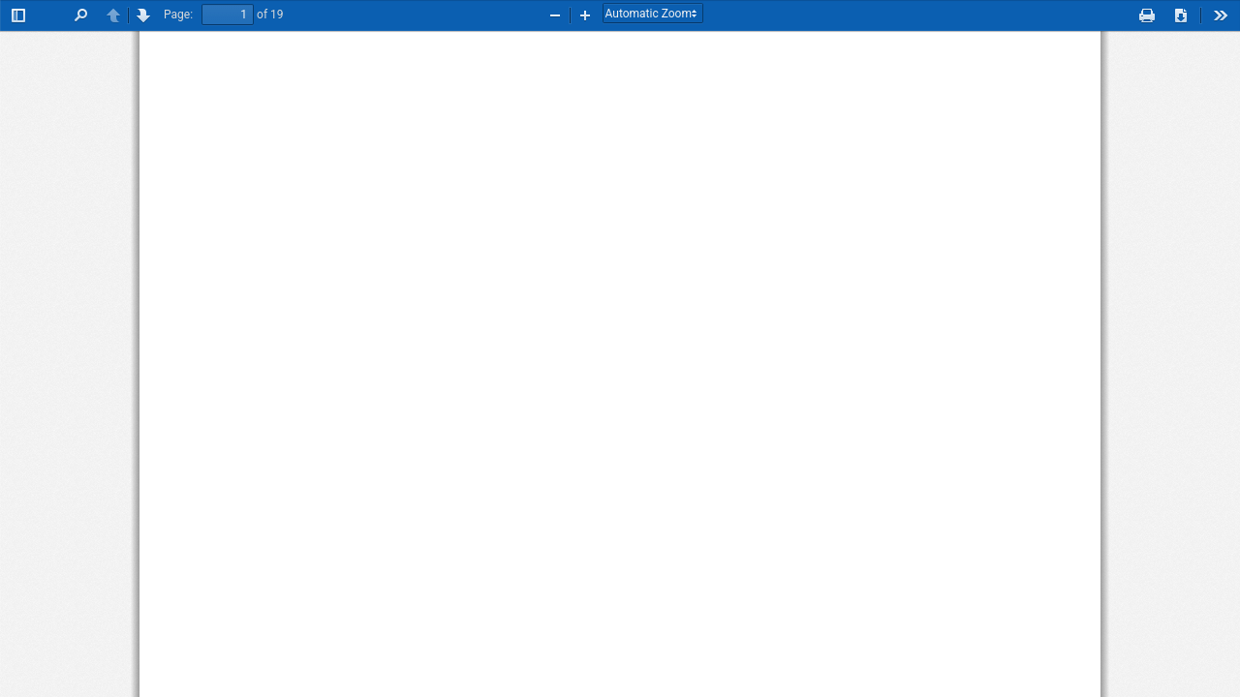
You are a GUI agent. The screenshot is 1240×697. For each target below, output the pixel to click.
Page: (178, 14)
